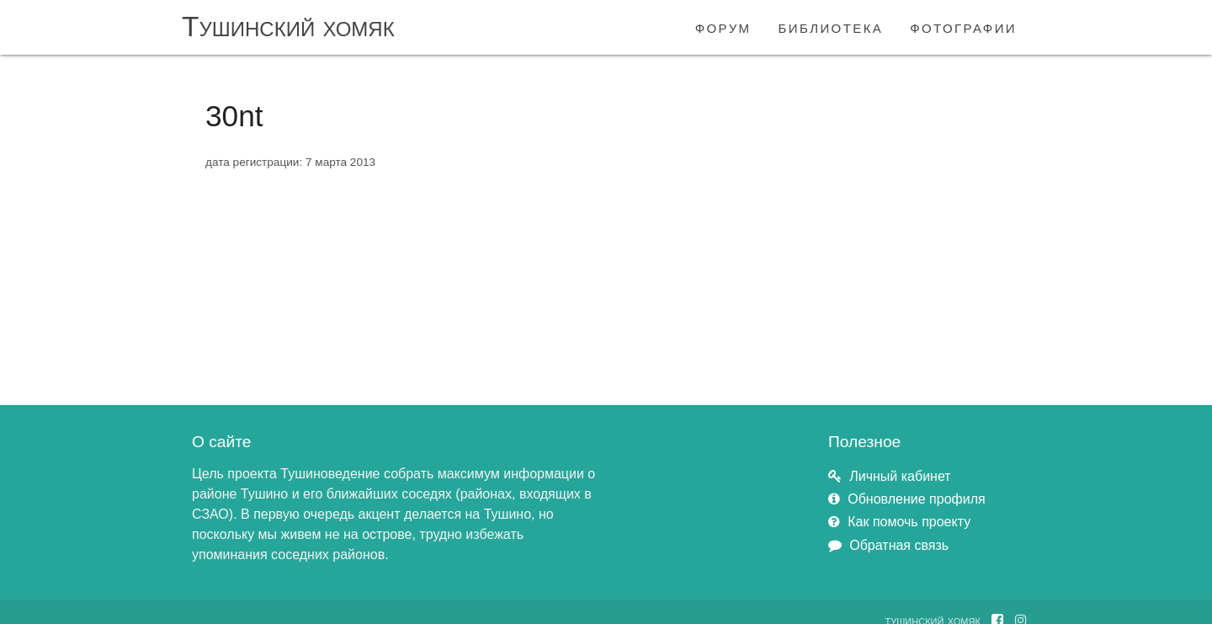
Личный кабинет (899, 476)
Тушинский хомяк (288, 26)
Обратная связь (899, 545)
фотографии (963, 26)
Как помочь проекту (909, 522)
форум (723, 26)
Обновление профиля (916, 499)
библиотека (831, 26)
